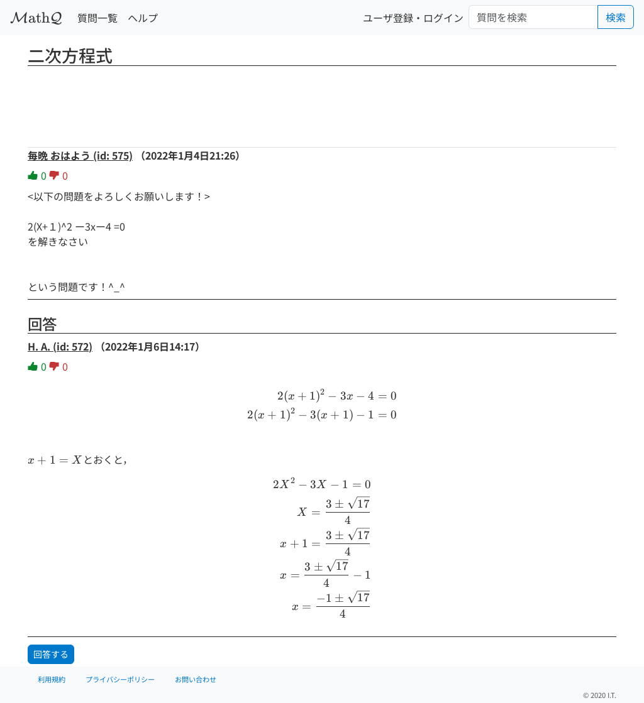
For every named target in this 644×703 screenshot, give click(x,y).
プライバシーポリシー (120, 679)
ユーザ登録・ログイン (413, 17)
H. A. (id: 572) (60, 346)
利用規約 (51, 679)
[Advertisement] (322, 102)
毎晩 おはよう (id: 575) (80, 155)
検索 (616, 17)
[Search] (533, 17)
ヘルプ (143, 17)
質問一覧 (97, 17)
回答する (51, 654)
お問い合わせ (195, 679)
